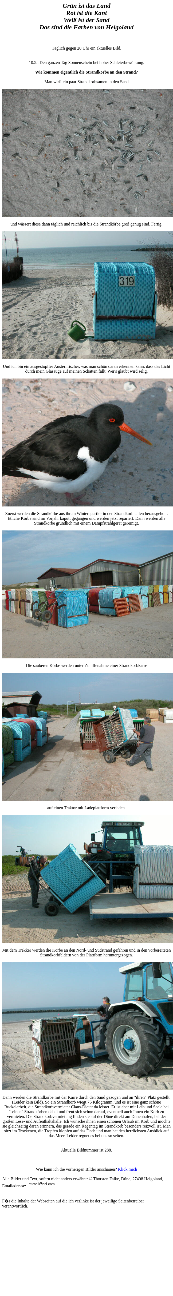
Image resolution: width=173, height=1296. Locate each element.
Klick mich (127, 1169)
